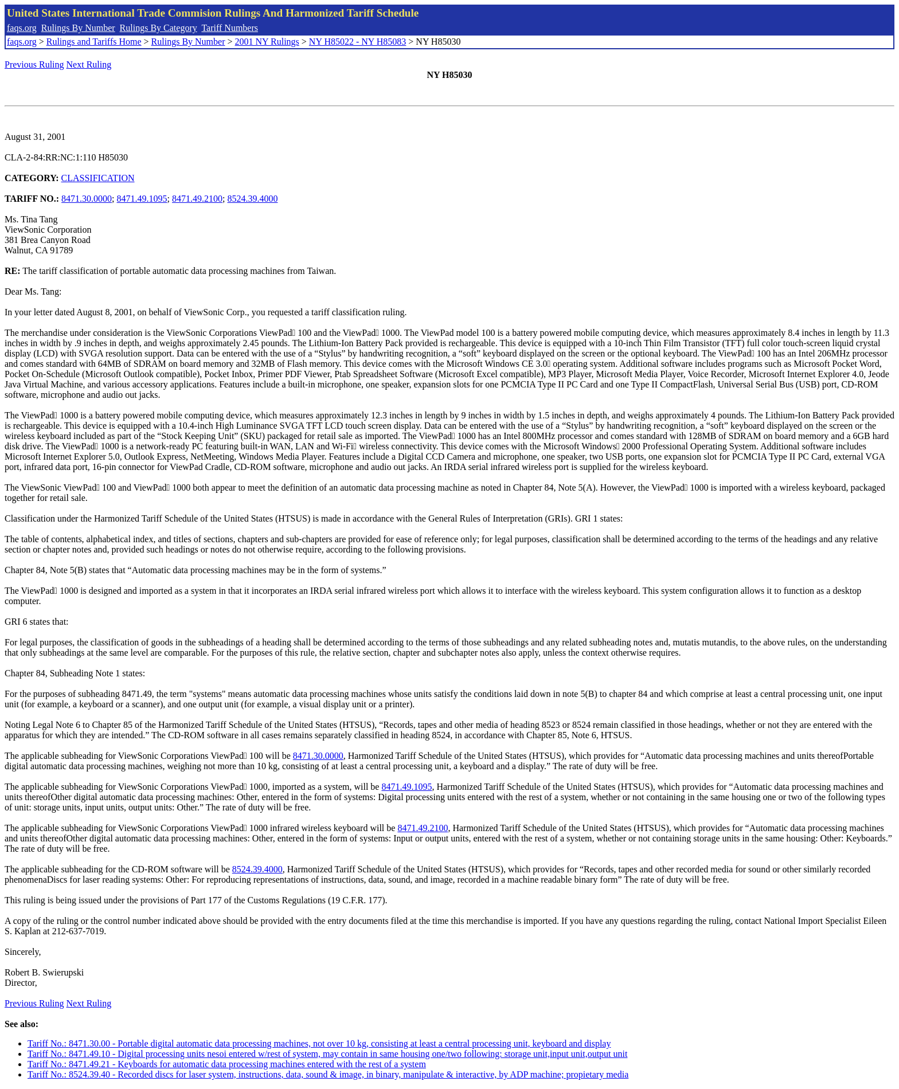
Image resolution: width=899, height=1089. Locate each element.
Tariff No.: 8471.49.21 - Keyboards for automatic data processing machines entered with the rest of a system (227, 1064)
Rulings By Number (78, 28)
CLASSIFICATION (98, 178)
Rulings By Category (158, 28)
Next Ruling (89, 64)
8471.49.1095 (142, 198)
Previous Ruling (34, 64)
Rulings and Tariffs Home (94, 41)
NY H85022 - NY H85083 (357, 41)
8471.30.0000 (86, 198)
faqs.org (22, 28)
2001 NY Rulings (267, 41)
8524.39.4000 (252, 198)
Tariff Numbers (229, 28)
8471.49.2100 (197, 198)
